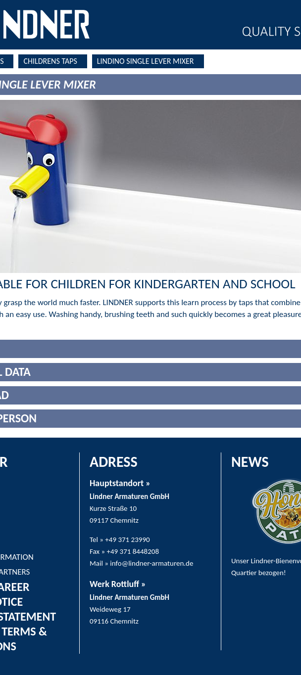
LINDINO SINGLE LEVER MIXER (145, 61)
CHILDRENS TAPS (50, 61)
